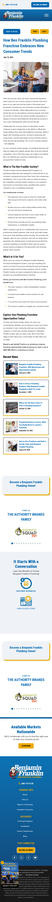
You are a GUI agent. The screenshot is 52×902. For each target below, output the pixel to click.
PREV (35, 31)
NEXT (44, 31)
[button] (46, 15)
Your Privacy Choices (32, 875)
